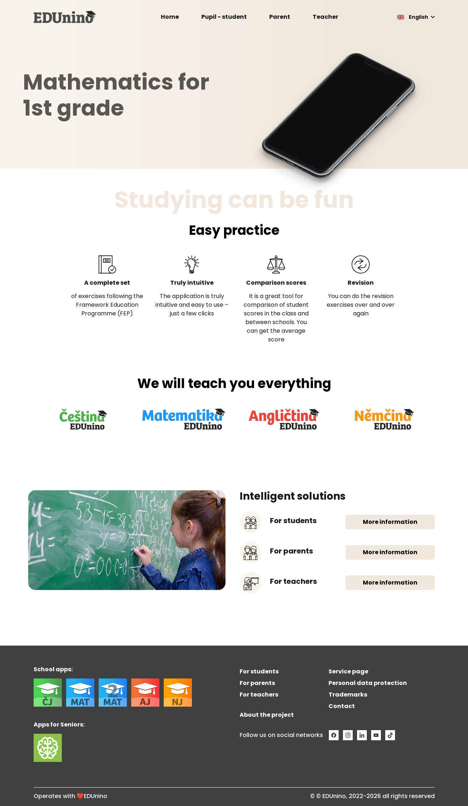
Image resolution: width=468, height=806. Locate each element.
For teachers (259, 694)
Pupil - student (224, 17)
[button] (416, 17)
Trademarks (348, 694)
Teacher (325, 17)
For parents (257, 683)
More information (390, 522)
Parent (279, 17)
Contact (342, 706)
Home (170, 17)
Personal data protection (368, 683)
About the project (267, 715)
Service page (348, 671)
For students (259, 671)
